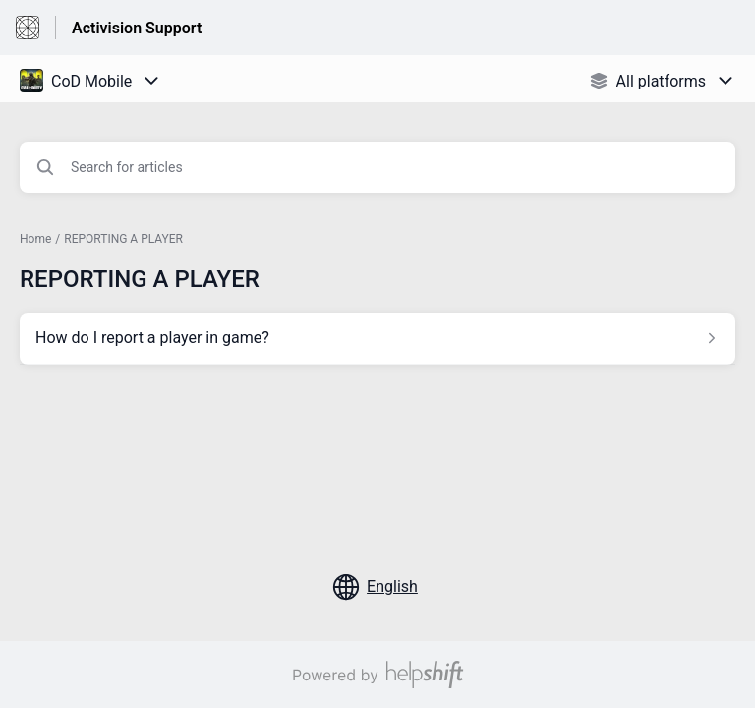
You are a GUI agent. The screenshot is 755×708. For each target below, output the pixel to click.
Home (35, 239)
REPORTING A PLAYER (123, 239)
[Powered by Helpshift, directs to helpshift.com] (377, 674)
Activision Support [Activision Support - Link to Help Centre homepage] (137, 28)
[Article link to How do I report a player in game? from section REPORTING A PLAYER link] (377, 338)
